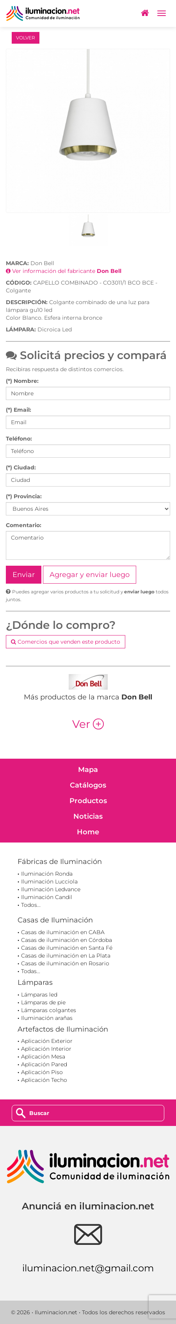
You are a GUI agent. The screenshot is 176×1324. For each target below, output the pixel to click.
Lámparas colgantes (48, 1010)
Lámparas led (39, 994)
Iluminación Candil (46, 897)
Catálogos (88, 785)
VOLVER (25, 38)
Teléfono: (19, 438)
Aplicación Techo (44, 1079)
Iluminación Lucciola (49, 881)
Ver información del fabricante (63, 270)
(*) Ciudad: (21, 467)
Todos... (31, 904)
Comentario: (23, 525)
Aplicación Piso (42, 1072)
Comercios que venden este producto (65, 641)
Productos (88, 801)
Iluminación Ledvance (50, 889)
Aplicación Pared (44, 1064)
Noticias (88, 816)
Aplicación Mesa (43, 1056)
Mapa (88, 769)
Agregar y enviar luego (90, 574)
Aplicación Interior (46, 1048)
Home (88, 832)
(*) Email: (18, 409)
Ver (88, 724)
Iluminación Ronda (47, 873)
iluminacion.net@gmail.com (88, 1268)
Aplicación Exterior (47, 1040)
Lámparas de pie (43, 1002)
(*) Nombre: (22, 380)
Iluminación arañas (47, 1017)
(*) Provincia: (24, 496)
